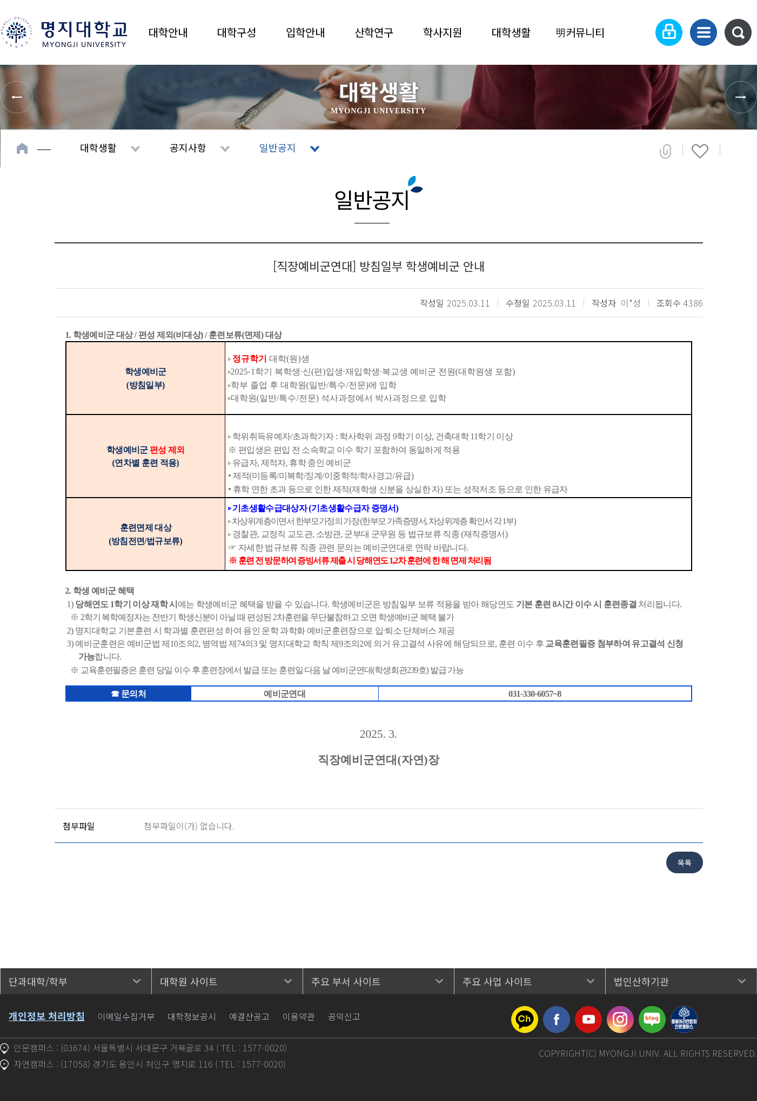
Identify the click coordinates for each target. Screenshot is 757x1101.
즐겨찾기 (700, 151)
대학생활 (511, 32)
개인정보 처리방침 (47, 1016)
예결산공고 (249, 1016)
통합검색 (738, 32)
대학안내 (168, 32)
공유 (665, 151)
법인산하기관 (641, 981)
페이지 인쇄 (736, 151)
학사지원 (442, 32)
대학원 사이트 (189, 981)
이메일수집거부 (126, 1016)
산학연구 (373, 32)
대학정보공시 (192, 1016)
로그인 (668, 32)
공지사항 (188, 147)
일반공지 (278, 147)
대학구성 (236, 32)
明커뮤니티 (580, 32)
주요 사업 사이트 (497, 981)
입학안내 (305, 32)
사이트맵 (703, 32)
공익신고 (344, 1016)
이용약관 (299, 1016)
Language (636, 32)
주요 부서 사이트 (346, 981)
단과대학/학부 (38, 981)
